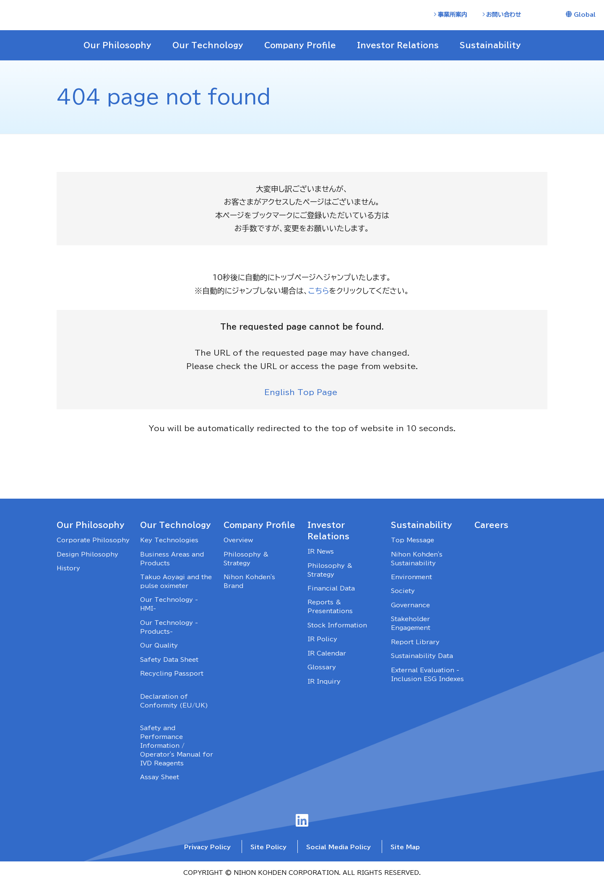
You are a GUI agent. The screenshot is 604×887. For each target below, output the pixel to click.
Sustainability (421, 527)
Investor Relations (328, 532)
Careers (491, 527)
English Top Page (302, 393)
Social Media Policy (338, 849)
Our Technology (175, 527)
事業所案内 (452, 15)
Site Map (405, 849)
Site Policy (268, 849)
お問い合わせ (503, 15)
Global (585, 15)
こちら (318, 291)
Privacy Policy (207, 849)
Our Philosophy (91, 527)
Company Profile (259, 527)
